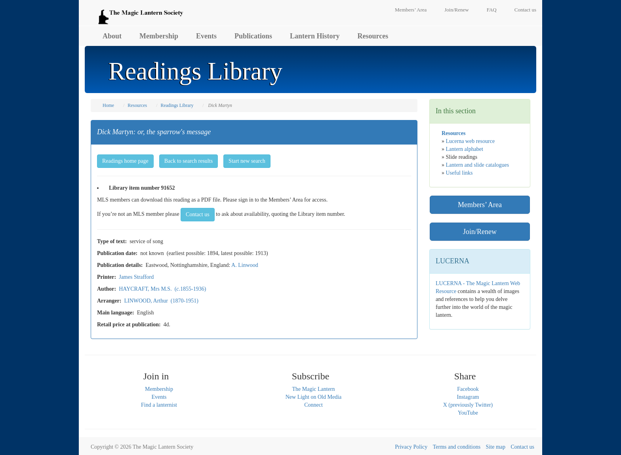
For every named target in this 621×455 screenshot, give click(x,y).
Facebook (467, 389)
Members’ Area (411, 10)
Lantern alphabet (464, 149)
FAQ (492, 10)
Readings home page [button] (125, 161)
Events (206, 36)
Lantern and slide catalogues (477, 165)
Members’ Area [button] (480, 205)
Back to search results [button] (188, 161)
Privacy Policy (411, 447)
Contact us (525, 10)
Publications (253, 36)
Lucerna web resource (470, 141)
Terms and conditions (456, 447)
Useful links (459, 173)
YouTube (468, 413)
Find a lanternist (159, 405)
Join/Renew (456, 10)
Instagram (468, 397)
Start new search (247, 161)
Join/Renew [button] (480, 232)
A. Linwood (244, 265)
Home (108, 105)
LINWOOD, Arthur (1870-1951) (161, 301)
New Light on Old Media (314, 397)
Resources (373, 36)
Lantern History (315, 36)
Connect (313, 405)
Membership (158, 36)
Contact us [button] (198, 214)
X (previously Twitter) (468, 405)
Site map (495, 447)
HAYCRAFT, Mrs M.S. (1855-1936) (162, 289)
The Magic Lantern (313, 389)
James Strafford (136, 277)
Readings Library (176, 105)
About (112, 36)
